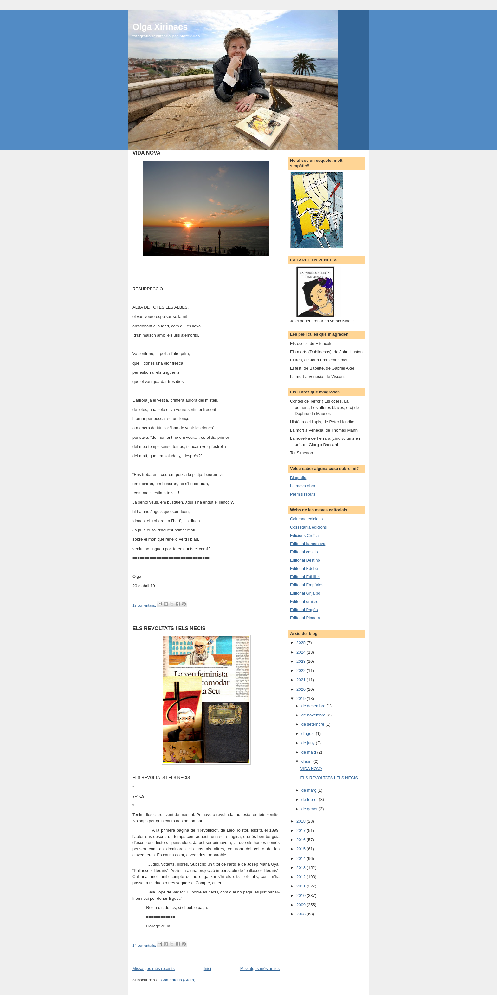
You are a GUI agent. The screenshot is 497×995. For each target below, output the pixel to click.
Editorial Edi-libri (305, 576)
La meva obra (302, 486)
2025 (301, 642)
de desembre (314, 705)
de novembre (314, 715)
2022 (301, 670)
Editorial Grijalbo (305, 593)
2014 (301, 858)
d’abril (307, 761)
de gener (310, 809)
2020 (301, 689)
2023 (301, 661)
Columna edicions (306, 519)
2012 (301, 876)
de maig (309, 752)
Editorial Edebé (304, 568)
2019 (301, 698)
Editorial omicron (305, 601)
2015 (301, 849)
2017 (301, 830)
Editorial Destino (305, 560)
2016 (301, 839)
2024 (301, 652)
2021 (301, 679)
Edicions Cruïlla (304, 535)
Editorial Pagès (304, 609)
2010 (301, 895)
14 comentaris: (144, 945)
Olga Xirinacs (160, 27)
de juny (308, 743)
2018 (301, 821)
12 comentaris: (144, 605)
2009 (301, 904)
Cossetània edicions (308, 527)
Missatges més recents (153, 968)
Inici (207, 968)
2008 (301, 914)
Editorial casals (304, 552)
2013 (301, 867)
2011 (301, 886)
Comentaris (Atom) (178, 980)
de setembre (313, 724)
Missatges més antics (260, 968)
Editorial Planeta (305, 618)
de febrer (310, 799)
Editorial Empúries (307, 585)
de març (309, 790)
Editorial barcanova (307, 543)
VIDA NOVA (146, 152)
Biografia (298, 477)
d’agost (308, 733)
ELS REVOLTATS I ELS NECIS (168, 628)
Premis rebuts (302, 494)
